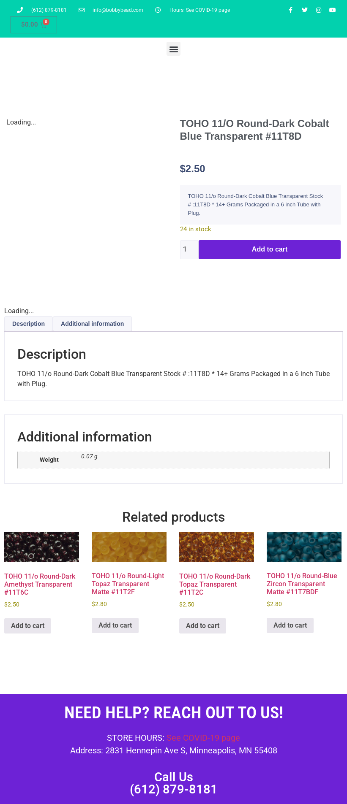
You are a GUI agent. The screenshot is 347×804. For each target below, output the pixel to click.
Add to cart (269, 249)
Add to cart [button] (27, 626)
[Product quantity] (189, 249)
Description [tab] (28, 323)
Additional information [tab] (92, 323)
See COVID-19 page (203, 738)
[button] (173, 49)
